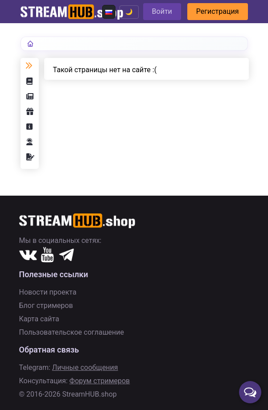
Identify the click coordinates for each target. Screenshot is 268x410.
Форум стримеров (100, 381)
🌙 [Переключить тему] (129, 11)
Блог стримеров (46, 305)
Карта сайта (39, 319)
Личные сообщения (85, 367)
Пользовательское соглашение (71, 332)
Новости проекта (48, 292)
